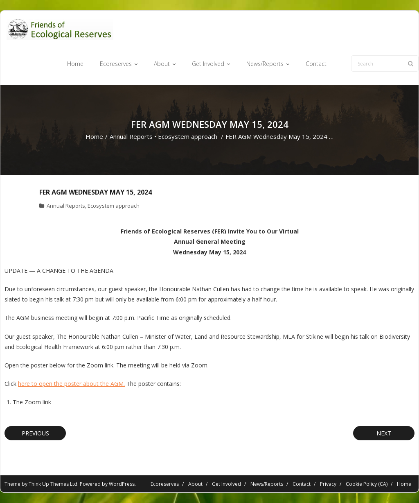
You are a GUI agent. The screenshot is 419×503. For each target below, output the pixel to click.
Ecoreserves (165, 483)
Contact (302, 483)
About (195, 483)
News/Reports (266, 483)
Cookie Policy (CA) (366, 483)
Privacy (328, 483)
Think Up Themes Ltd (53, 483)
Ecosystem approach (187, 136)
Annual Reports (131, 136)
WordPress (122, 483)
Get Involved (226, 483)
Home (94, 136)
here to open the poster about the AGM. (71, 383)
